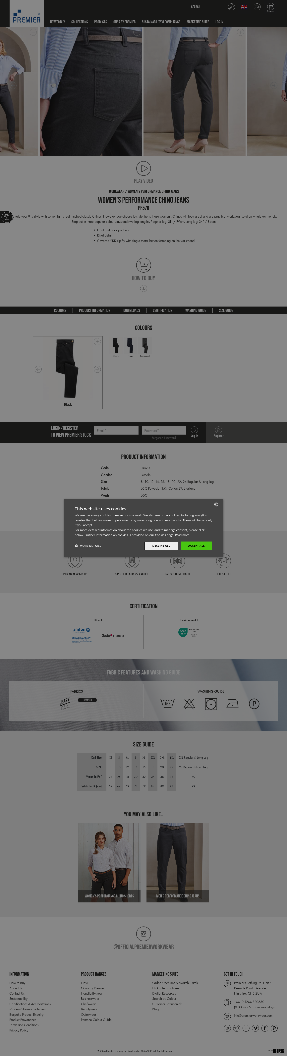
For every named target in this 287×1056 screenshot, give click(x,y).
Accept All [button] (196, 545)
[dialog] (143, 528)
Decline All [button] (160, 545)
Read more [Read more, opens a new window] (182, 535)
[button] (88, 546)
